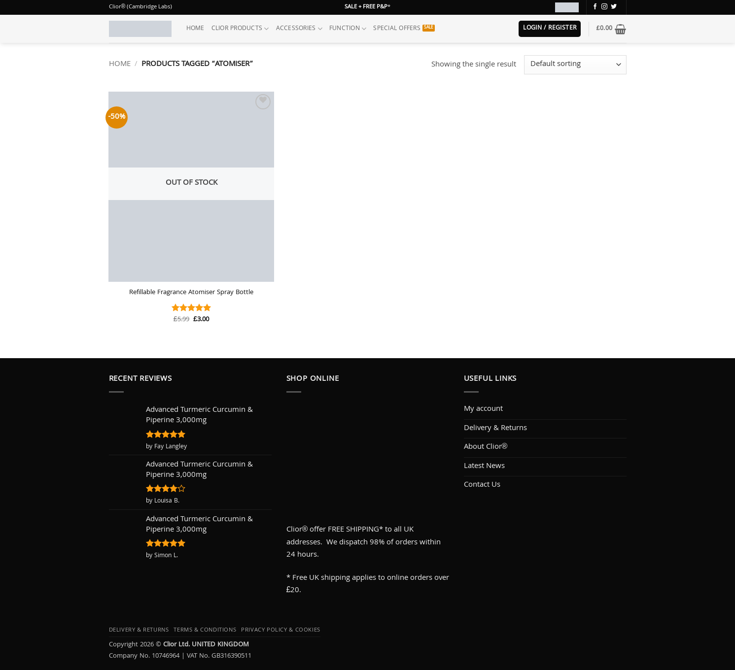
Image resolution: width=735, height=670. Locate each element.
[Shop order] (575, 64)
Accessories (299, 29)
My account (483, 409)
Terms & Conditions (205, 630)
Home (195, 29)
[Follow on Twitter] (614, 6)
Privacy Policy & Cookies (280, 630)
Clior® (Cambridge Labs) (141, 7)
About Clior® (486, 447)
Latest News (484, 466)
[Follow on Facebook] (595, 6)
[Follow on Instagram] (604, 6)
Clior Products (240, 29)
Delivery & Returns (495, 428)
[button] (550, 29)
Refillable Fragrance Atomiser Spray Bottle (191, 293)
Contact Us (482, 485)
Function (348, 29)
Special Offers (396, 29)
